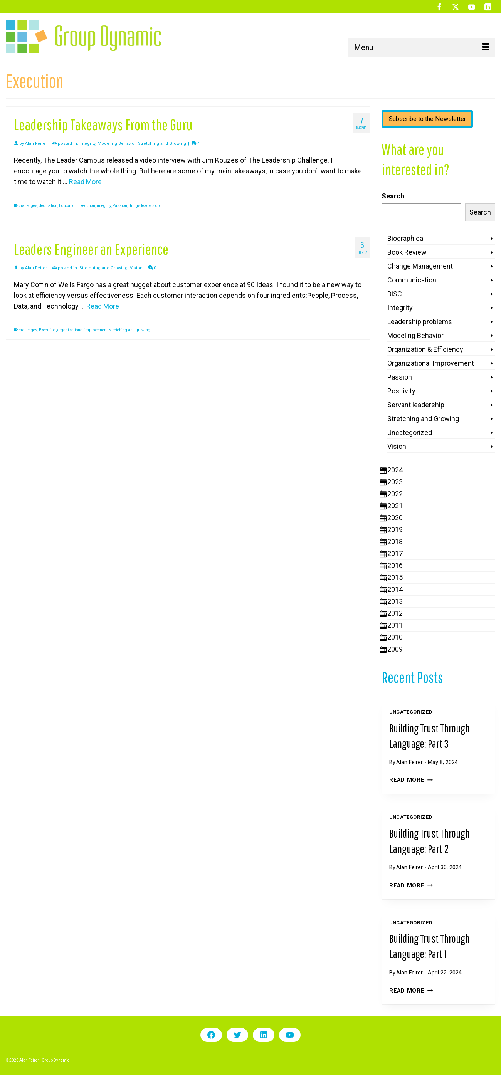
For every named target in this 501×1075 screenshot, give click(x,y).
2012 (395, 613)
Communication (411, 280)
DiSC (394, 294)
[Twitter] (455, 6)
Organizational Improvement (430, 363)
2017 (395, 553)
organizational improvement (82, 330)
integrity (104, 205)
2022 (395, 494)
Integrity (87, 143)
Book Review (407, 252)
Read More (411, 780)
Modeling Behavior (117, 143)
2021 (395, 506)
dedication (48, 205)
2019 (395, 530)
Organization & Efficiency (425, 349)
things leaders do (144, 205)
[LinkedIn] (488, 6)
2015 (395, 577)
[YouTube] (471, 6)
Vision (136, 267)
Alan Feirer (36, 143)
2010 (395, 637)
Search (393, 196)
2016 (395, 565)
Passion (120, 205)
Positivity (401, 391)
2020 (395, 518)
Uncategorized (409, 432)
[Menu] (421, 47)
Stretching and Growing (162, 143)
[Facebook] (439, 6)
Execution (86, 205)
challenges (27, 205)
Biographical (406, 238)
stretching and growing (129, 330)
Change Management (420, 266)
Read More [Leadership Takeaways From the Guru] (85, 182)
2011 (395, 625)
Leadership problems (419, 321)
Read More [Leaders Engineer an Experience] (102, 306)
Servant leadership (415, 405)
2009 (395, 649)
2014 (395, 589)
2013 (395, 601)
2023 (395, 482)
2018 (395, 542)
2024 (395, 470)
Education (68, 205)
